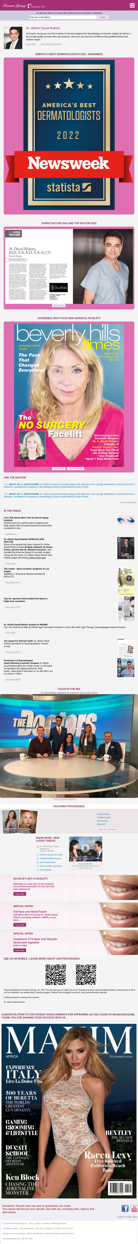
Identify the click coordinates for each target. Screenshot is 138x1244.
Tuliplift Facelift (103, 817)
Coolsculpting (45, 870)
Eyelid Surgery (103, 814)
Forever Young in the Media (51, 855)
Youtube (134, 1208)
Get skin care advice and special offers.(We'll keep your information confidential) (69, 13)
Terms (31, 1223)
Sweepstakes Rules (58, 1223)
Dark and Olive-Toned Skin (51, 866)
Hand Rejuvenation (48, 862)
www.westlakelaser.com (11, 1239)
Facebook (125, 1208)
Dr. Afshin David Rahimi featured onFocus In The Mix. (49, 848)
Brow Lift (101, 824)
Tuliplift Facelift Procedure (50, 859)
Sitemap (46, 1223)
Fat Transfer (102, 821)
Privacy (38, 1223)
